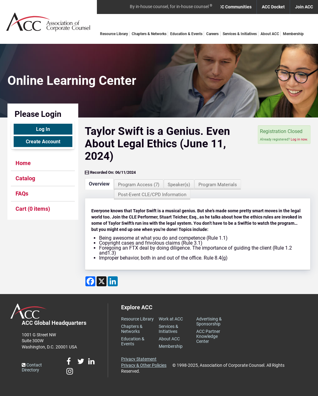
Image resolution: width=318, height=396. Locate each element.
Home (23, 163)
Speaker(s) (179, 184)
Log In (43, 129)
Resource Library (114, 34)
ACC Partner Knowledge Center (208, 336)
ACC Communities (234, 6)
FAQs (22, 193)
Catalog (25, 178)
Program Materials (217, 184)
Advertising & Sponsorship (209, 321)
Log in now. (299, 139)
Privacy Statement (139, 359)
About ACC (270, 34)
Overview (99, 184)
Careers (212, 34)
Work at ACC (171, 318)
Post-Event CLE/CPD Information (152, 194)
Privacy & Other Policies (143, 365)
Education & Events (186, 34)
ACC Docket (273, 6)
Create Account (43, 142)
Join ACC (304, 6)
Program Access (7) (138, 184)
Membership (293, 34)
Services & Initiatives (240, 34)
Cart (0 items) (33, 208)
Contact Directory (32, 367)
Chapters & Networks (149, 34)
